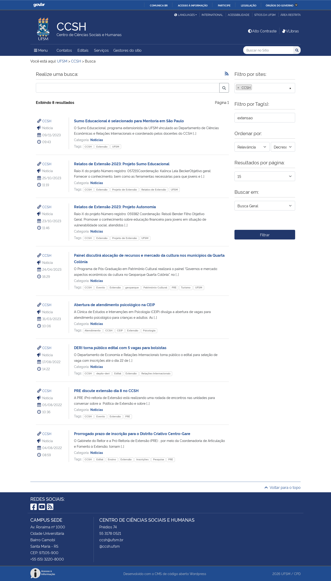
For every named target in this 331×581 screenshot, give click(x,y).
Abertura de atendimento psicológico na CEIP (114, 304)
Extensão (102, 146)
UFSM (115, 146)
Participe (224, 5)
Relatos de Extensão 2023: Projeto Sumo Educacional (121, 163)
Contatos (64, 50)
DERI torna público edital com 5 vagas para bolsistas (120, 347)
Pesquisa (158, 459)
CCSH (46, 121)
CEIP (120, 330)
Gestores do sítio (127, 50)
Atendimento (93, 330)
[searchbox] (254, 87)
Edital (117, 373)
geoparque (132, 287)
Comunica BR (159, 5)
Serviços (101, 50)
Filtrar (265, 234)
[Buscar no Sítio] (268, 50)
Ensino (112, 459)
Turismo (186, 287)
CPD (297, 573)
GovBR (39, 5)
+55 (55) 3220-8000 (47, 558)
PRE (174, 287)
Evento (100, 287)
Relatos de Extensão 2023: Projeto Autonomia (115, 206)
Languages (184, 15)
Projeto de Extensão (124, 189)
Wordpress (198, 573)
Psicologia (149, 330)
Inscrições (142, 459)
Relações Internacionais (155, 373)
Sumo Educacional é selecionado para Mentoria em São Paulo (129, 120)
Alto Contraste (262, 30)
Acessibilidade (238, 15)
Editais (82, 50)
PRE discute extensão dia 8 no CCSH (106, 390)
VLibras (290, 30)
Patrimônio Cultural (155, 287)
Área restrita (290, 15)
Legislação (248, 5)
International (212, 15)
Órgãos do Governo (279, 5)
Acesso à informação (193, 5)
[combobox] (264, 88)
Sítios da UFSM (265, 15)
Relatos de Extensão (153, 189)
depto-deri (103, 373)
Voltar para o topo (283, 487)
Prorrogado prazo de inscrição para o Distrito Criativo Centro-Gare (132, 433)
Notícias (96, 139)
